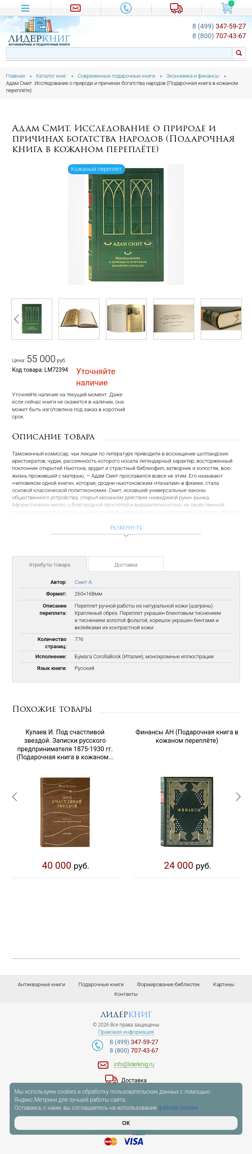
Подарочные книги (101, 984)
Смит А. (84, 582)
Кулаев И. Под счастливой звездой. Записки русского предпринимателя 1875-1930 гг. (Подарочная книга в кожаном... (65, 744)
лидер (126, 1015)
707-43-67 (219, 36)
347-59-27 (219, 26)
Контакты (126, 994)
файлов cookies (179, 1108)
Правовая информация (126, 1032)
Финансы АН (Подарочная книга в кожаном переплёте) (187, 736)
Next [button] (234, 319)
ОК (126, 1123)
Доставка (125, 565)
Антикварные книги (41, 984)
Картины (223, 984)
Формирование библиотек (168, 984)
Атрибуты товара (49, 565)
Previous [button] (18, 319)
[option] (126, 224)
